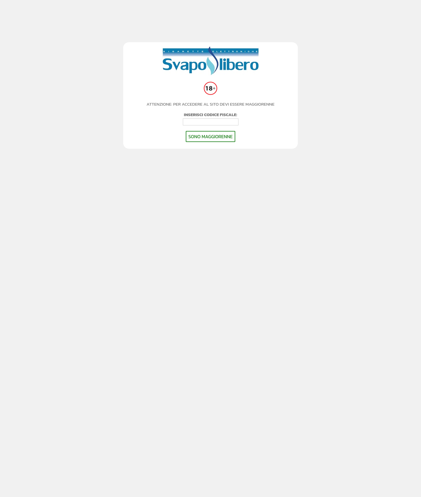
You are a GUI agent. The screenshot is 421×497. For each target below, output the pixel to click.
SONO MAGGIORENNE (210, 136)
